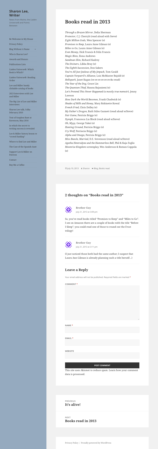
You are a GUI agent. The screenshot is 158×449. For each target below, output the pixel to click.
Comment (71, 284)
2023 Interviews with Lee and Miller (21, 95)
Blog (96, 168)
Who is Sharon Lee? (18, 54)
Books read (104, 168)
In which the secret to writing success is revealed (22, 127)
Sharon (86, 168)
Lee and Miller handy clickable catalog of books (21, 87)
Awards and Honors (18, 59)
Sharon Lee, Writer (19, 13)
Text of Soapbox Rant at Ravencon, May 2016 (20, 119)
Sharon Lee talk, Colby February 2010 (19, 111)
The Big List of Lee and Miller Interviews (23, 103)
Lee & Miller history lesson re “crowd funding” (23, 135)
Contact (12, 159)
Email (69, 338)
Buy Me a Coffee (16, 165)
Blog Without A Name (19, 49)
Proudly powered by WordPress (96, 442)
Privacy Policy (16, 44)
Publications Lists (17, 64)
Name (69, 325)
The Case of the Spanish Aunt (23, 146)
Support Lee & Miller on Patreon (20, 153)
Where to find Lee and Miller (23, 141)
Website (69, 351)
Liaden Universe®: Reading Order (22, 79)
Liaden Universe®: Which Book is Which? (21, 71)
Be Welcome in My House (21, 39)
